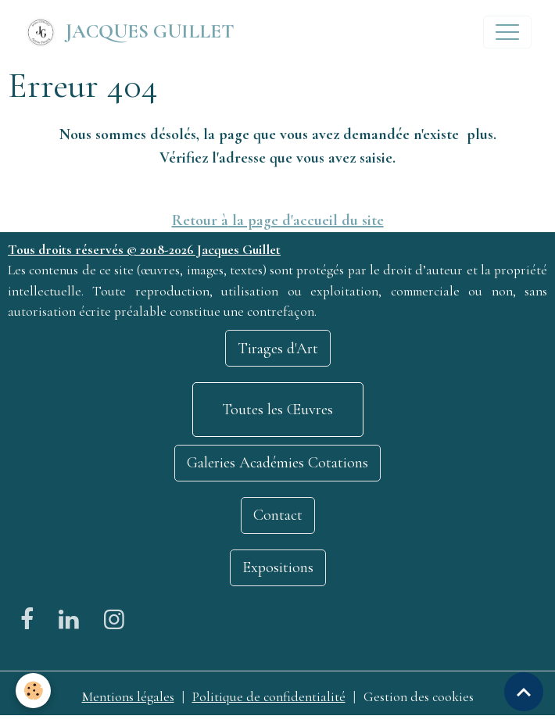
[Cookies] (33, 690)
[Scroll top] (523, 691)
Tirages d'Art (278, 348)
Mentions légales (128, 697)
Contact (278, 515)
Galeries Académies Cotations (277, 462)
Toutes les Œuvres (277, 409)
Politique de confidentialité (269, 697)
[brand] (129, 32)
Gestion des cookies (418, 697)
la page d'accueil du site (306, 220)
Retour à (200, 220)
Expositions (277, 567)
